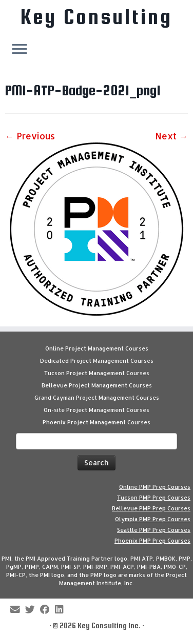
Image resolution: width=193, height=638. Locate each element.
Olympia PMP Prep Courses (152, 519)
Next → (171, 135)
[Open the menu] (19, 49)
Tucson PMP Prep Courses (153, 497)
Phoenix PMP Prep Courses (152, 540)
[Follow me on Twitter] (32, 610)
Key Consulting (96, 17)
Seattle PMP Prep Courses (153, 529)
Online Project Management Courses (96, 348)
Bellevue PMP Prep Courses (151, 508)
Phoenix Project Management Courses (96, 422)
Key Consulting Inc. (109, 625)
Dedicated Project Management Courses (96, 360)
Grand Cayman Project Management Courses (96, 397)
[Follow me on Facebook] (47, 610)
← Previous (30, 135)
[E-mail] (17, 610)
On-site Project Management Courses (96, 410)
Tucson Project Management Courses (96, 373)
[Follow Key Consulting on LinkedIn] (61, 610)
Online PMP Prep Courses (154, 486)
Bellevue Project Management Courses (97, 385)
